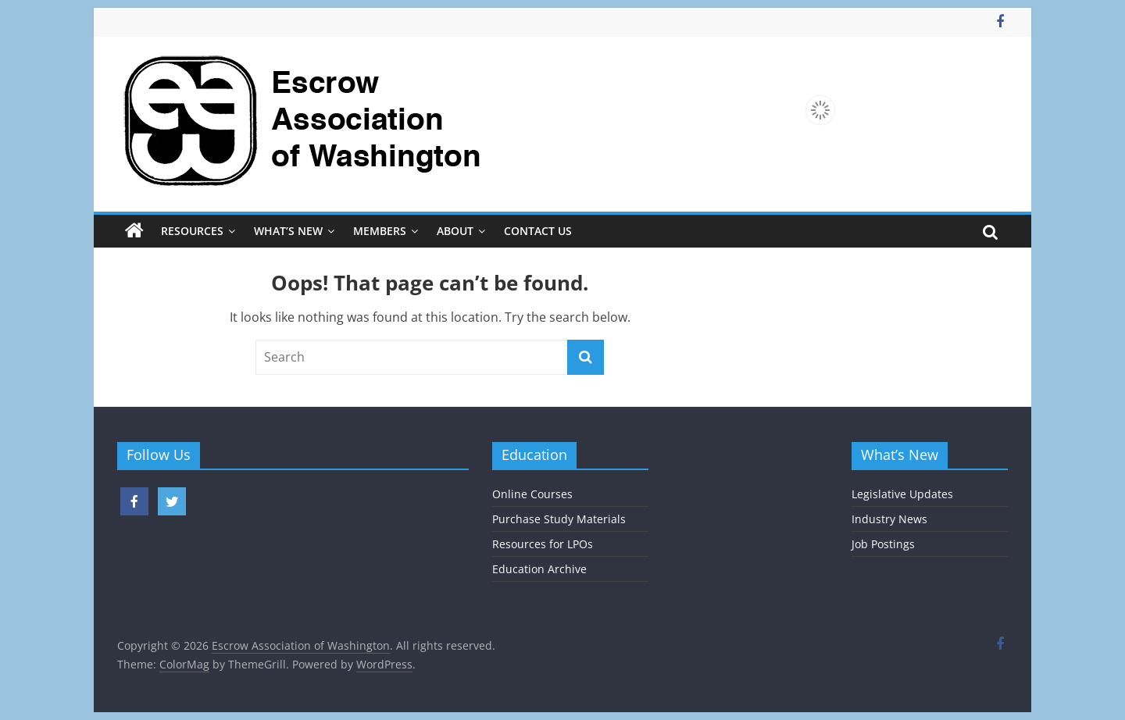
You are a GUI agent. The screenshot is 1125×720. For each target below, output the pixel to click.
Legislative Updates (902, 494)
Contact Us (538, 230)
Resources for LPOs (542, 543)
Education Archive (539, 568)
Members (379, 230)
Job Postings (883, 543)
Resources (192, 230)
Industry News (889, 518)
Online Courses (532, 494)
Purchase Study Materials (559, 518)
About (455, 230)
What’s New (288, 230)
